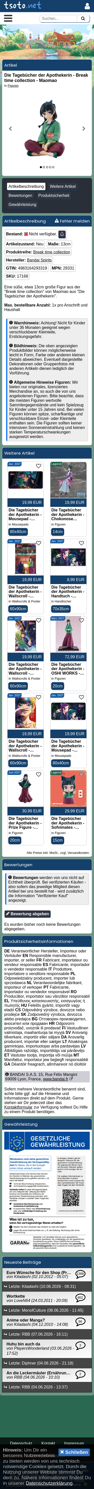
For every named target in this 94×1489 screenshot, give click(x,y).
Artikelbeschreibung (26, 186)
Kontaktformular (18, 1107)
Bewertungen (20, 195)
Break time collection (51, 252)
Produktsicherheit (53, 195)
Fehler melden (72, 221)
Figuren (13, 85)
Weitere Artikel (63, 186)
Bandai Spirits (39, 260)
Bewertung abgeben (27, 913)
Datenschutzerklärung (49, 1483)
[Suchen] (83, 18)
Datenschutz (21, 1443)
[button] (8, 18)
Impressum (74, 1443)
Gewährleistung (22, 204)
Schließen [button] (74, 1452)
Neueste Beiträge (22, 1262)
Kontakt (48, 1443)
